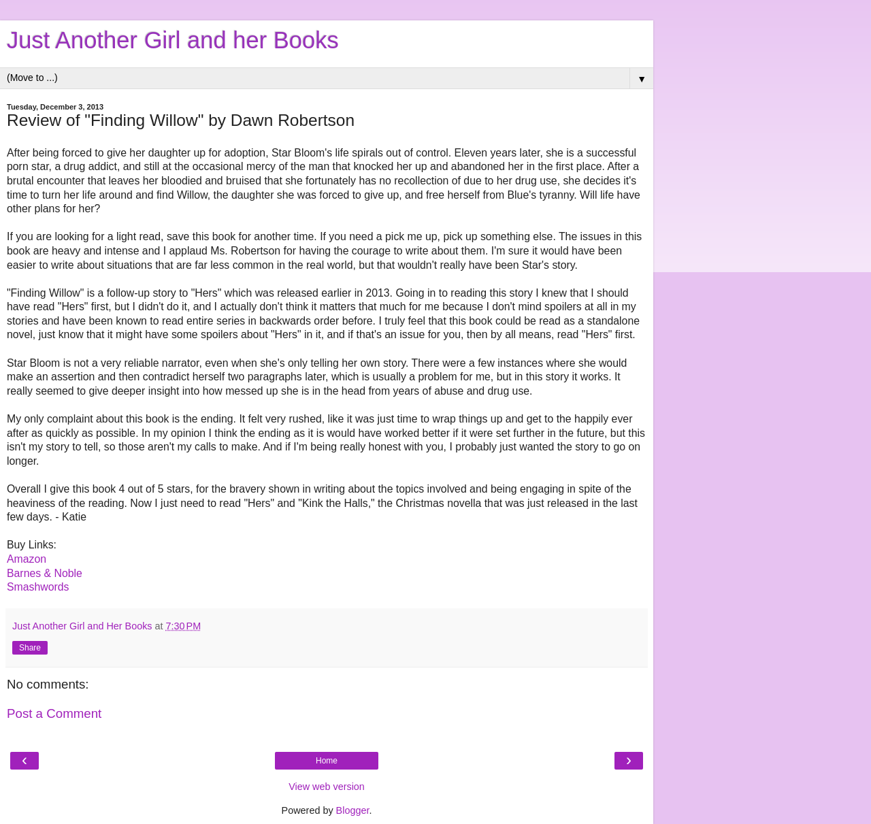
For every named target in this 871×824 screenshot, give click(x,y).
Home (327, 760)
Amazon (26, 559)
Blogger (352, 810)
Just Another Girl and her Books (173, 40)
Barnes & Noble (44, 573)
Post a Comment (54, 713)
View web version (327, 786)
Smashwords (38, 587)
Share (30, 648)
